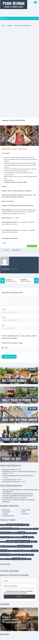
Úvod (3, 25)
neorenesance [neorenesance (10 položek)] (5, 537)
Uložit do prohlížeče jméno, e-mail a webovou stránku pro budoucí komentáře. (19, 337)
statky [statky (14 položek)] (21, 551)
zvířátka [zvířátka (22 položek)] (16, 559)
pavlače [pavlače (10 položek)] (31, 537)
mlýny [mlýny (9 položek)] (34, 533)
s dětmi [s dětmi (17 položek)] (29, 546)
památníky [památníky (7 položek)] (18, 537)
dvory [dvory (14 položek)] (26, 525)
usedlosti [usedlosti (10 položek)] (27, 551)
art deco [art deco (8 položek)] (3, 525)
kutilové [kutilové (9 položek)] (29, 533)
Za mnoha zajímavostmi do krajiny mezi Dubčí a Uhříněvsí (18, 475)
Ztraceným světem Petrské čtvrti (11, 481)
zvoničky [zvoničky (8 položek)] (9, 559)
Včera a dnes (25, 513)
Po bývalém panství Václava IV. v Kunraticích (14, 497)
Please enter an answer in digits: (12, 343)
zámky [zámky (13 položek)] (24, 559)
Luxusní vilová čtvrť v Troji (9, 479)
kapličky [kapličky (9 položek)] (35, 529)
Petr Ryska (14, 269)
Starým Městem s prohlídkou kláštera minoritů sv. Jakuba (17, 493)
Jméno (6, 580)
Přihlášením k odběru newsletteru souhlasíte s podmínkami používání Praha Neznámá (18, 592)
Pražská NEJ (5, 509)
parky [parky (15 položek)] (25, 537)
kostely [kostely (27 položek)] (21, 533)
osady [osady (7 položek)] (12, 537)
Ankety (23, 511)
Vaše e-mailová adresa (10, 586)
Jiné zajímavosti (26, 509)
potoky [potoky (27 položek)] (10, 541)
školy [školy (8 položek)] (29, 559)
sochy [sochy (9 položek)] (15, 551)
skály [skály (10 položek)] (10, 551)
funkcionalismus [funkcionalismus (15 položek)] (6, 529)
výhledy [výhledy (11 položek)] (17, 555)
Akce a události (6, 511)
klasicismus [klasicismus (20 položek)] (5, 533)
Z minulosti (5, 513)
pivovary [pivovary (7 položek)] (3, 541)
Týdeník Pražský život (8, 515)
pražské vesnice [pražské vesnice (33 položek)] (22, 541)
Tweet (4, 243)
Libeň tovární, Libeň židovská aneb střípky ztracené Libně (17, 495)
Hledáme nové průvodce (9, 469)
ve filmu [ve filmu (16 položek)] (34, 551)
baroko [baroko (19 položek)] (9, 525)
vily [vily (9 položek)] (12, 555)
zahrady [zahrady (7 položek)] (3, 559)
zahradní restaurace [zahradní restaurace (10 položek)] (27, 555)
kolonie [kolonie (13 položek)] (14, 533)
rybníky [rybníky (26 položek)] (21, 546)
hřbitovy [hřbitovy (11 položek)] (16, 529)
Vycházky (9, 25)
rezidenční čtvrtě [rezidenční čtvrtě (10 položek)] (11, 546)
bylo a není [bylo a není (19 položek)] (19, 525)
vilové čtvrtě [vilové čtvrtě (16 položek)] (5, 555)
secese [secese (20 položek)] (3, 551)
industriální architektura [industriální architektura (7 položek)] (26, 528)
